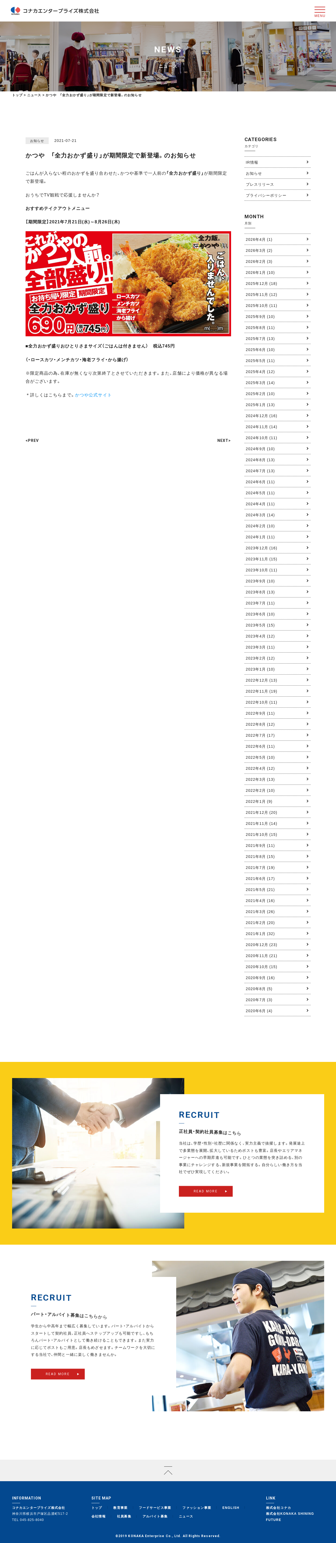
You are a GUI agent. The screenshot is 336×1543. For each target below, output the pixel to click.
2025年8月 (260, 327)
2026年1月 (260, 272)
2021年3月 (260, 911)
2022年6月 (260, 746)
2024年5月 (260, 492)
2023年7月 (260, 603)
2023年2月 (260, 658)
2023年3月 (260, 647)
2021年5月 (260, 889)
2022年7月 (260, 735)
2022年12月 (261, 680)
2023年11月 (261, 558)
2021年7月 (260, 867)
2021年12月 (261, 812)
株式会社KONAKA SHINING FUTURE (290, 1516)
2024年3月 (260, 514)
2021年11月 (261, 823)
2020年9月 (260, 977)
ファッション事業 (196, 1507)
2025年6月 (260, 349)
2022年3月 (260, 779)
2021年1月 (260, 933)
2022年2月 (260, 790)
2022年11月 (261, 691)
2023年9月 (260, 580)
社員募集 (124, 1516)
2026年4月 (259, 239)
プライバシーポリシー (266, 195)
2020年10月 (261, 966)
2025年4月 (260, 371)
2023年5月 (260, 625)
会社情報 (98, 1516)
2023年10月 (261, 569)
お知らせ (254, 173)
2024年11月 (261, 426)
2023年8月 (260, 592)
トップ (17, 94)
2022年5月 (260, 757)
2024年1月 (260, 536)
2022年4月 (260, 768)
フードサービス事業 (155, 1507)
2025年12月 (261, 283)
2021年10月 (261, 834)
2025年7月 (260, 338)
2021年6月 (260, 878)
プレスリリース (260, 184)
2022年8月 (260, 724)
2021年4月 (260, 900)
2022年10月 (261, 702)
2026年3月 (259, 250)
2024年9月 (260, 448)
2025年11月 (261, 294)
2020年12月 (261, 944)
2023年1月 (260, 669)
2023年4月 (260, 636)
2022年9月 (260, 713)
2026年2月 (259, 261)
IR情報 (252, 162)
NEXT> (224, 440)
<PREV (32, 440)
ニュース (186, 1516)
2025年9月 (260, 316)
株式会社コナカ (278, 1507)
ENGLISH (230, 1507)
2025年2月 (260, 393)
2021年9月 (260, 845)
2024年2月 (260, 525)
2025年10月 (261, 305)
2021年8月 (260, 856)
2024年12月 (261, 415)
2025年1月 (260, 404)
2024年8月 (260, 459)
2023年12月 (261, 547)
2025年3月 (260, 382)
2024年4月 (260, 503)
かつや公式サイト (93, 394)
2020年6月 (259, 1010)
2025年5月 (260, 360)
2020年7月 (259, 999)
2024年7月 (260, 470)
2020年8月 (259, 988)
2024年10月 (261, 437)
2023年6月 (260, 614)
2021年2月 (260, 922)
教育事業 (120, 1507)
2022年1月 (259, 801)
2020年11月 (261, 955)
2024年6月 (260, 481)
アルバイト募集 (155, 1516)
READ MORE (206, 1199)
